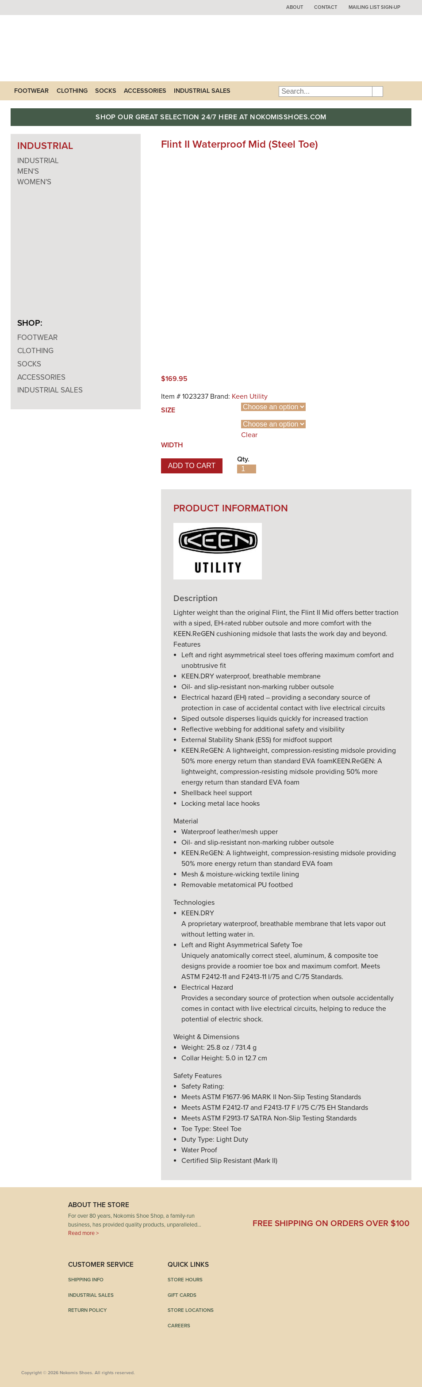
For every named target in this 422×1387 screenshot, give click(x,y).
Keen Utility (250, 396)
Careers (179, 1325)
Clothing (72, 91)
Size (168, 410)
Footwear (31, 91)
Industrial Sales (202, 91)
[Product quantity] (246, 469)
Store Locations (191, 1310)
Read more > (83, 1233)
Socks (105, 91)
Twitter (306, 1208)
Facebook (258, 1208)
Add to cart (192, 465)
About (294, 7)
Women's (34, 182)
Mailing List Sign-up (374, 7)
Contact (325, 7)
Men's (28, 171)
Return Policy (87, 1310)
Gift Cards (182, 1295)
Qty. (243, 459)
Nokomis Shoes (69, 48)
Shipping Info (86, 1279)
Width (172, 445)
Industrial (38, 160)
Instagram (404, 1208)
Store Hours (185, 1279)
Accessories (145, 91)
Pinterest (355, 1208)
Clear (249, 435)
